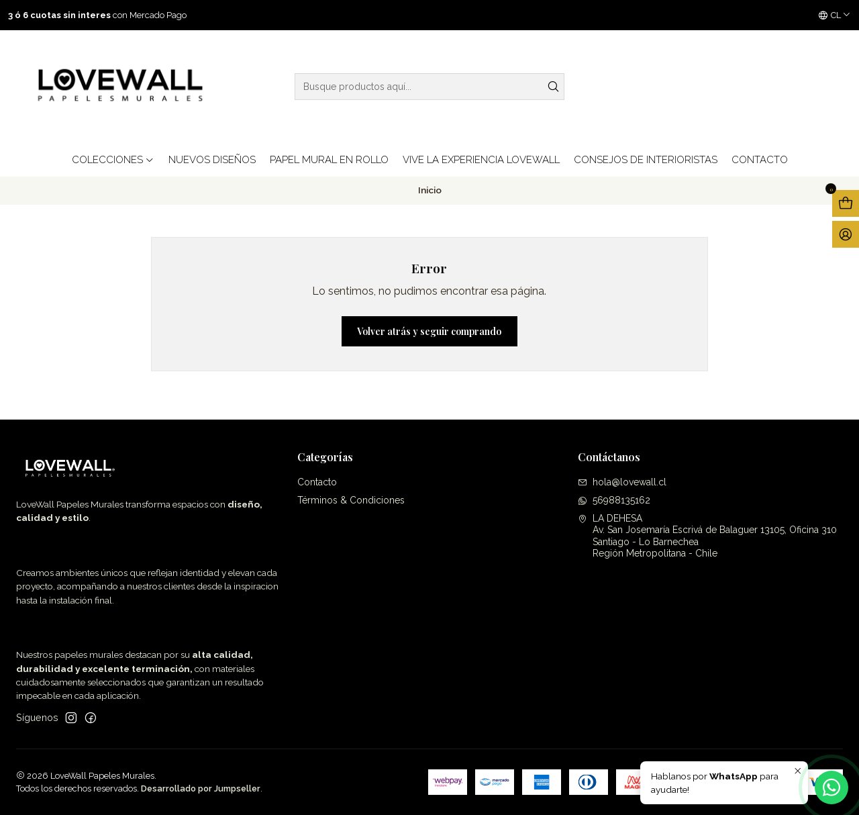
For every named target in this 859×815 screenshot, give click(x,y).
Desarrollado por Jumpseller (200, 788)
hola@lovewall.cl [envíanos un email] (622, 482)
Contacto (317, 482)
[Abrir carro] (845, 203)
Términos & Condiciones (351, 500)
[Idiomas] (834, 15)
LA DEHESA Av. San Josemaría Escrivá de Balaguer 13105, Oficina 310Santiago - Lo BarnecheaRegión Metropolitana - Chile (707, 536)
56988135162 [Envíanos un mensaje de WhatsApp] (614, 500)
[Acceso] (845, 234)
